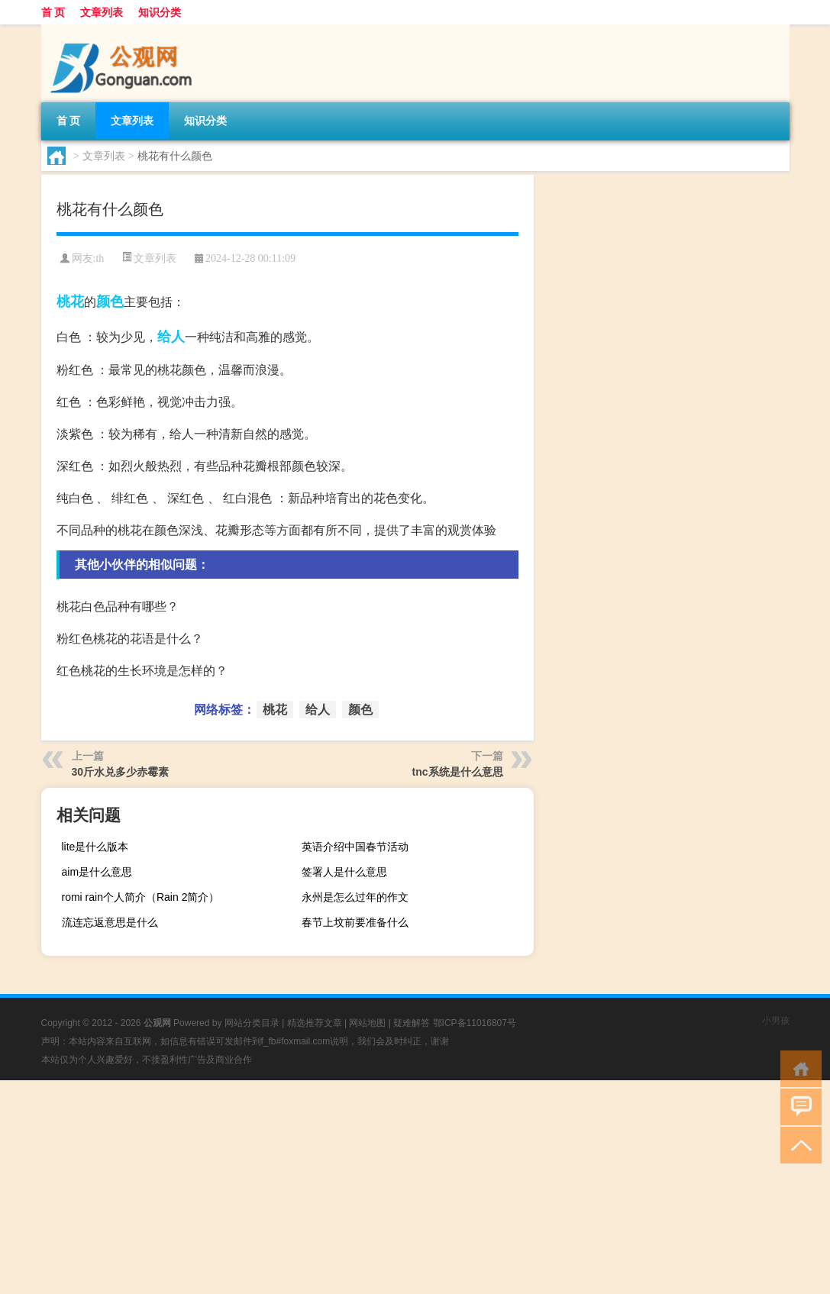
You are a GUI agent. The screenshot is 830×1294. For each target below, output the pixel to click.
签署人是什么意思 (344, 872)
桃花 (70, 301)
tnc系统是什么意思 (457, 772)
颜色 (110, 301)
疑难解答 (411, 1023)
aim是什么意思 (97, 872)
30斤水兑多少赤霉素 (121, 772)
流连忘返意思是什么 (110, 922)
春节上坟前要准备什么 (355, 922)
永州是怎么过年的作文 (355, 897)
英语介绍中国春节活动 (355, 847)
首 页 (53, 12)
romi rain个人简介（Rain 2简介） (141, 897)
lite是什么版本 (95, 847)
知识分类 (159, 12)
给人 (171, 336)
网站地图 (367, 1023)
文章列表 (101, 12)
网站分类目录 (251, 1023)
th (99, 258)
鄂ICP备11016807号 (474, 1023)
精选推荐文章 (314, 1023)
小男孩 (776, 1020)
